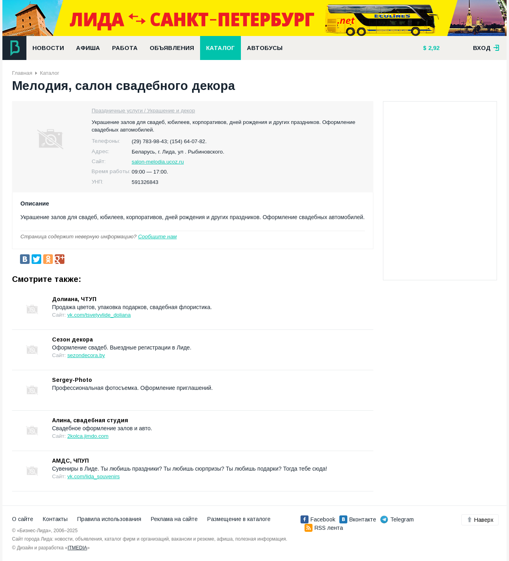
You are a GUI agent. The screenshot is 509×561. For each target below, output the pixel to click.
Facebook (318, 519)
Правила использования (109, 519)
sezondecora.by (86, 355)
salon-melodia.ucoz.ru (158, 162)
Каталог (220, 48)
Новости (48, 48)
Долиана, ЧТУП (74, 299)
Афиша (88, 48)
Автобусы (265, 48)
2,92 (433, 48)
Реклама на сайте (174, 519)
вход (486, 48)
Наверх (480, 520)
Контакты (55, 519)
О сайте (22, 519)
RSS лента (324, 528)
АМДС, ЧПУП (70, 460)
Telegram (397, 519)
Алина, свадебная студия (90, 420)
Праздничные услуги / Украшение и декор (143, 111)
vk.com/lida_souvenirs (93, 476)
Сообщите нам (157, 237)
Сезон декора (72, 339)
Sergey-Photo (72, 380)
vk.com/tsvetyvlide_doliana (99, 315)
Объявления (172, 48)
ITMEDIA (77, 548)
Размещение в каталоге (239, 519)
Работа (125, 48)
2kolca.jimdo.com (87, 436)
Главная (22, 73)
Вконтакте (357, 519)
